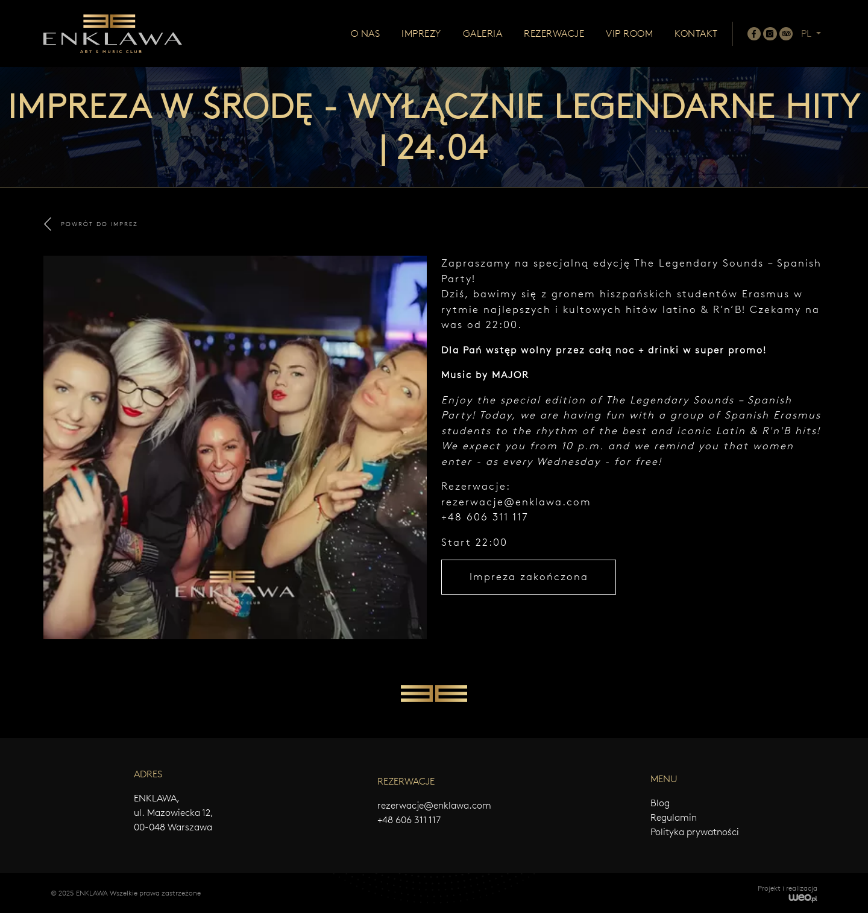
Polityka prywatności (694, 832)
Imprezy (421, 33)
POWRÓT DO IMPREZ (91, 224)
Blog (660, 803)
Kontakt (696, 33)
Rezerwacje (554, 33)
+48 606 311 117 (409, 820)
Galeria (483, 33)
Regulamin (673, 817)
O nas (365, 33)
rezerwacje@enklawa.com (516, 502)
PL (807, 33)
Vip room (629, 33)
